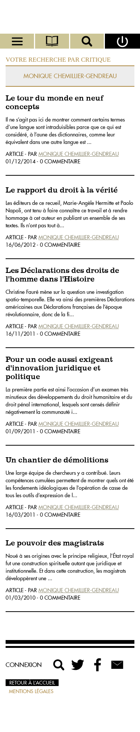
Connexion (24, 664)
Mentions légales (31, 691)
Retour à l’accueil (32, 683)
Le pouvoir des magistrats (55, 543)
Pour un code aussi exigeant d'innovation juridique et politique (59, 368)
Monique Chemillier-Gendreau (78, 154)
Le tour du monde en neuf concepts (54, 103)
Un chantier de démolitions (57, 460)
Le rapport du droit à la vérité (62, 190)
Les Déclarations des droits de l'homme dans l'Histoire (62, 275)
